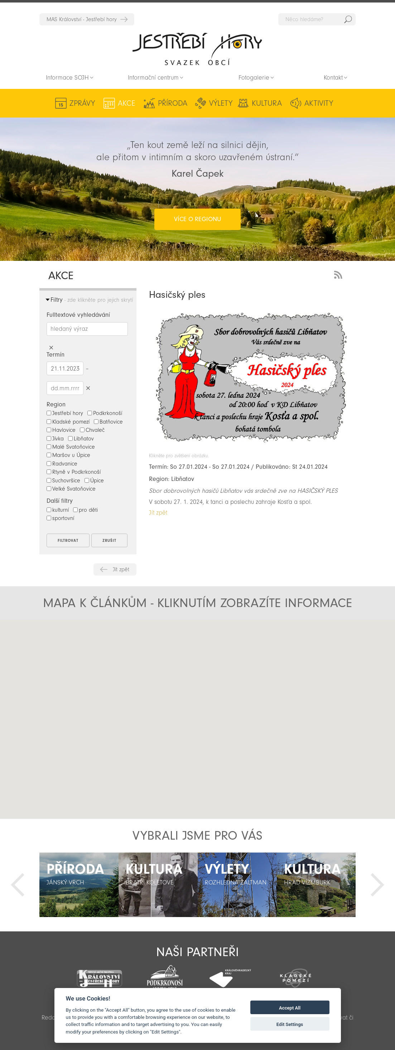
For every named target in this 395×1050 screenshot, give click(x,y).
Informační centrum (153, 77)
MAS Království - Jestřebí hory (82, 19)
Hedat (348, 19)
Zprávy (82, 103)
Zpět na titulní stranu (197, 48)
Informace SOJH (67, 77)
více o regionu (197, 219)
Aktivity (318, 103)
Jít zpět (121, 569)
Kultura (267, 103)
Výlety (220, 103)
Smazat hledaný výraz (51, 347)
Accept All (289, 1008)
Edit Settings (289, 1024)
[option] (79, 885)
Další (377, 885)
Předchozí (17, 885)
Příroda (172, 103)
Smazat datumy (88, 388)
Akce (126, 103)
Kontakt (333, 77)
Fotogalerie (254, 77)
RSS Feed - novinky (339, 274)
